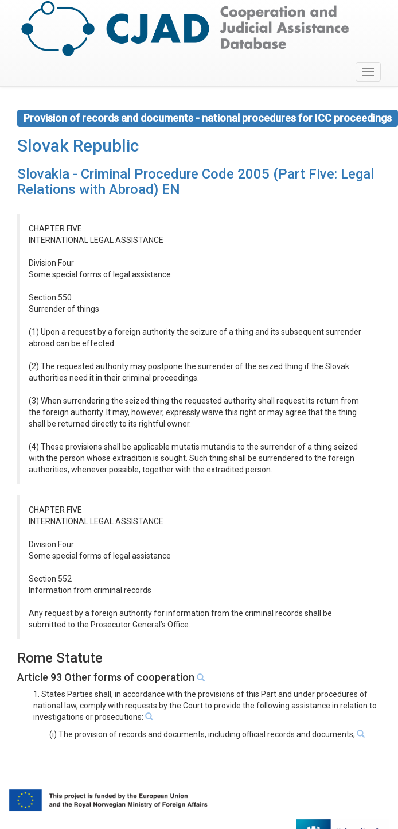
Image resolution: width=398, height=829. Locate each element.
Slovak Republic (78, 145)
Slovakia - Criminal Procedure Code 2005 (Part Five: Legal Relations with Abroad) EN (195, 181)
